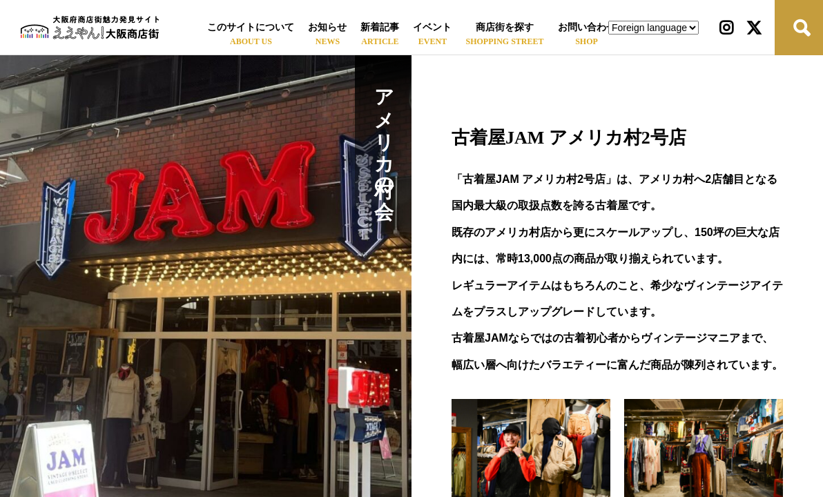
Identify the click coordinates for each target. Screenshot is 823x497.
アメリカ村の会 (383, 131)
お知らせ (327, 27)
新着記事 (379, 27)
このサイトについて (250, 27)
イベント (432, 27)
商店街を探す (505, 27)
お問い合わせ (587, 27)
